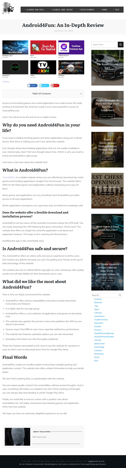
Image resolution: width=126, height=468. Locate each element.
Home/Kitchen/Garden (104, 336)
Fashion (97, 326)
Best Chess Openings (107, 187)
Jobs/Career (99, 343)
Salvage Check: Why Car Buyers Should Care (107, 64)
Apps (96, 309)
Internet (97, 340)
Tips (96, 306)
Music (96, 357)
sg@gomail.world (96, 461)
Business (98, 302)
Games (6, 81)
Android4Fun (8, 177)
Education (98, 323)
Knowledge (99, 347)
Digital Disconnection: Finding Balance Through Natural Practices (107, 146)
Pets (96, 360)
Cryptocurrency (101, 319)
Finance (97, 330)
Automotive (99, 316)
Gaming (97, 299)
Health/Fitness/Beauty (104, 333)
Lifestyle (98, 313)
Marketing (98, 354)
